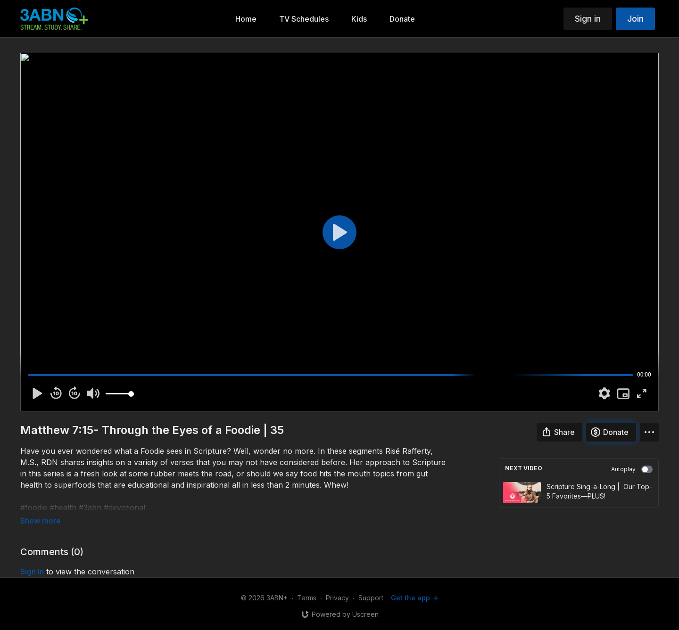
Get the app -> (414, 598)
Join (635, 19)
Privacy (337, 598)
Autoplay (632, 469)
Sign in (588, 19)
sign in (32, 571)
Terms (306, 598)
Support (370, 598)
